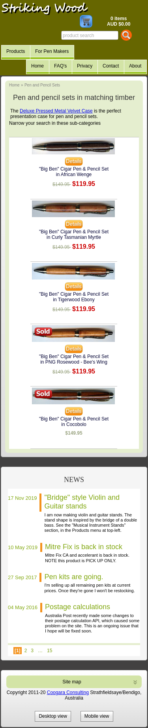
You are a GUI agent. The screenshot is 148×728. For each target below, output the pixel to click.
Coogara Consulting (68, 692)
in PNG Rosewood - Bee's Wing (73, 362)
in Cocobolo (73, 424)
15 (49, 650)
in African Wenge (74, 174)
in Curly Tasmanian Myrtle (74, 237)
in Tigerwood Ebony (73, 299)
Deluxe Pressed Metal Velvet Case (56, 111)
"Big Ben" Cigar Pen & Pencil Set (74, 169)
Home (14, 85)
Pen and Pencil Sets (42, 85)
